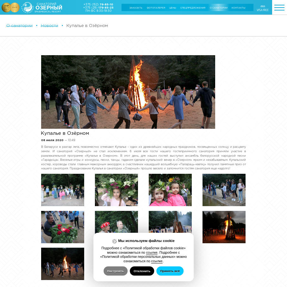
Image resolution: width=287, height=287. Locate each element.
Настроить (115, 271)
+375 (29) (98, 7)
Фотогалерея (156, 8)
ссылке (152, 252)
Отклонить (142, 271)
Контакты (238, 8)
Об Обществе (12, 265)
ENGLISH (263, 6)
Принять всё (170, 271)
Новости (49, 25)
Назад (49, 235)
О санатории (219, 8)
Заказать (135, 8)
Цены (172, 8)
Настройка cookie (13, 278)
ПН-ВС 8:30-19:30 (98, 10)
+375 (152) (98, 4)
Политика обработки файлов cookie (22, 276)
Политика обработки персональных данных (25, 281)
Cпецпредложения (192, 8)
